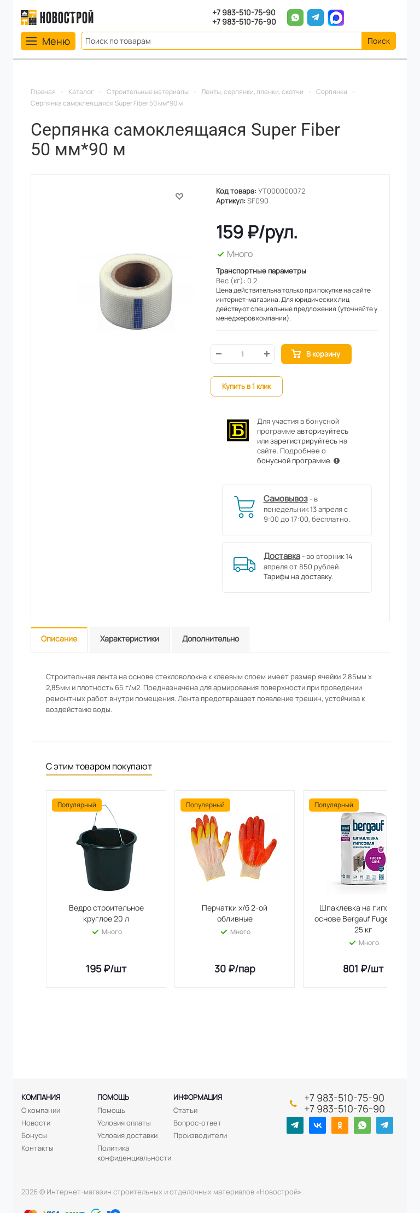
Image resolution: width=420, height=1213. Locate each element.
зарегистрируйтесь (303, 441)
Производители (200, 1135)
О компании (40, 1110)
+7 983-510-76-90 (244, 22)
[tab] (59, 639)
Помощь (113, 1097)
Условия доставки (127, 1135)
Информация (197, 1097)
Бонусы (34, 1135)
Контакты (37, 1148)
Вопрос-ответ (197, 1123)
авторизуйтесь (322, 431)
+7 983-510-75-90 (244, 13)
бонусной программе (293, 460)
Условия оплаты (124, 1123)
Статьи (185, 1110)
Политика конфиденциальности (134, 1153)
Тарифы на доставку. (298, 576)
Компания (40, 1097)
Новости (35, 1123)
